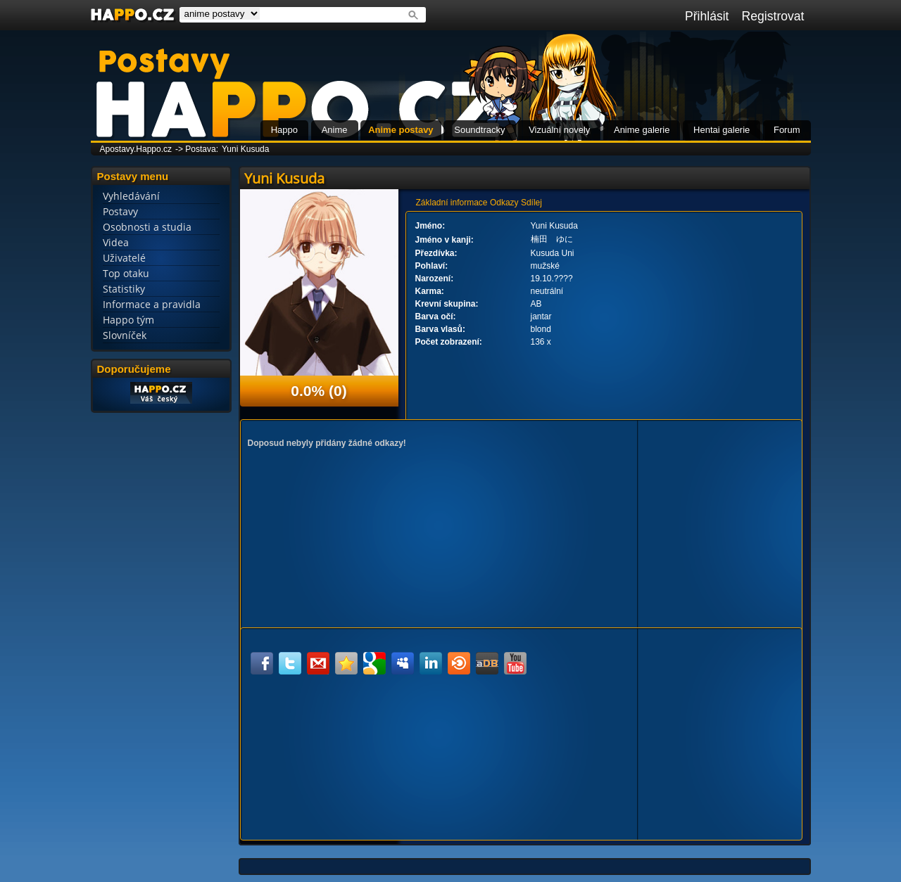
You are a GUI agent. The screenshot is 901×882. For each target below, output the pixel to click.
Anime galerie (642, 129)
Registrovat (773, 16)
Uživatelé (124, 257)
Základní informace (452, 202)
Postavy (120, 211)
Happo (284, 129)
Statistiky (124, 288)
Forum (787, 129)
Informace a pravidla (152, 304)
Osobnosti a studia (147, 227)
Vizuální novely (559, 129)
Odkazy (504, 202)
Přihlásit (707, 16)
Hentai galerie (721, 129)
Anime (335, 129)
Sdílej (531, 202)
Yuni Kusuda (245, 149)
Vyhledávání (131, 196)
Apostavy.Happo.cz (136, 149)
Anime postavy (400, 129)
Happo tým (128, 319)
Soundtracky (479, 129)
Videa (116, 242)
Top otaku (126, 273)
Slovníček (124, 335)
